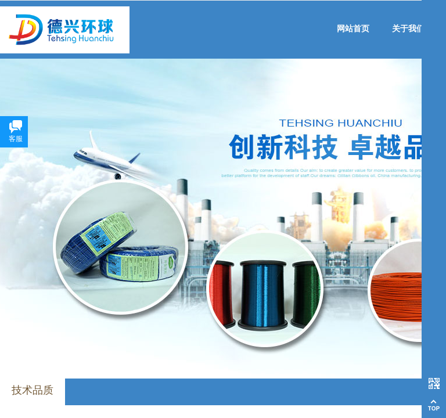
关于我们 (408, 28)
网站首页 (353, 28)
